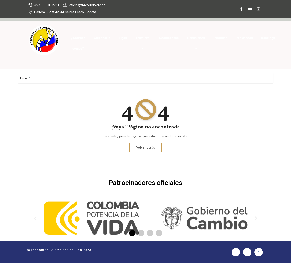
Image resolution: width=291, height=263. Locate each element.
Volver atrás (145, 147)
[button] (35, 218)
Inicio (23, 78)
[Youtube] (250, 9)
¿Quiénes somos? (78, 43)
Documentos (169, 38)
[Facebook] (241, 9)
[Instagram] (258, 9)
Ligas (123, 38)
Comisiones (196, 43)
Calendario (102, 38)
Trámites (143, 43)
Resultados (244, 38)
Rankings (268, 38)
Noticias (220, 38)
